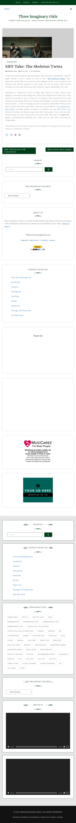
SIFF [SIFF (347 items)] (20, 659)
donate (24, 240)
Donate (26, 2)
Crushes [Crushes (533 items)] (51, 631)
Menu (7, 9)
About (18, 2)
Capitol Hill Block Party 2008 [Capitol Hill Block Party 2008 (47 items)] (20, 631)
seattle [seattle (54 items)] (11, 659)
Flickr (14, 301)
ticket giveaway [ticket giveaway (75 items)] (29, 663)
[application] (38, 731)
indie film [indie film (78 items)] (44, 640)
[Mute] (64, 747)
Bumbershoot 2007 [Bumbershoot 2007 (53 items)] (31, 622)
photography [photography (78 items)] (46, 649)
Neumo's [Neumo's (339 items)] (27, 645)
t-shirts (44, 240)
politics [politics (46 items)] (30, 654)
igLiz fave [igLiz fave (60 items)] (32, 640)
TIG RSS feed (17, 315)
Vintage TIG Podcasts (21, 311)
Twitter (14, 287)
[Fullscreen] (67, 747)
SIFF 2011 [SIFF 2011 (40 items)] (41, 659)
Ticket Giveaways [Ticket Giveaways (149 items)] (47, 663)
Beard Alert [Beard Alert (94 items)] (13, 617)
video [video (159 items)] (22, 668)
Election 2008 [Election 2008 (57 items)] (39, 635)
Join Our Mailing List (21, 277)
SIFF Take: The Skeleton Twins (34, 66)
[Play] (9, 747)
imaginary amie (12, 71)
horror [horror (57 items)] (20, 640)
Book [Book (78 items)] (50, 617)
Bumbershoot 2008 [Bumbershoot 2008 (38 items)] (51, 622)
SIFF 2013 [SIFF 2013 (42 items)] (53, 659)
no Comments (34, 71)
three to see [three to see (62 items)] (13, 663)
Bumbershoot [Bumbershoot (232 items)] (13, 622)
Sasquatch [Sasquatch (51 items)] (63, 654)
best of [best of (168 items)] (25, 617)
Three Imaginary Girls (38, 16)
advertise (34, 240)
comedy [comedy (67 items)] (41, 631)
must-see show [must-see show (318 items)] (14, 645)
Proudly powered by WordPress (26, 817)
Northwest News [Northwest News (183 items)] (15, 649)
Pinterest (15, 306)
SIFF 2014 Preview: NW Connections (15, 151)
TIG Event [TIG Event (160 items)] (12, 668)
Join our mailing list (50, 2)
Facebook (15, 282)
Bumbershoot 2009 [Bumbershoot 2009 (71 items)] (15, 626)
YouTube (15, 296)
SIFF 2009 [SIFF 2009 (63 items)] (30, 659)
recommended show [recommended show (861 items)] (46, 654)
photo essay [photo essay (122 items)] (31, 649)
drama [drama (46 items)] (25, 635)
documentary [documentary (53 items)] (13, 635)
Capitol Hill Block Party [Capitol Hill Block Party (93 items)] (38, 626)
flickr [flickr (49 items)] (10, 640)
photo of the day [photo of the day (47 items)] (15, 654)
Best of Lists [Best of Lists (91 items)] (38, 617)
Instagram (16, 292)
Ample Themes (57, 817)
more (52, 240)
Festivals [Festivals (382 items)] (53, 635)
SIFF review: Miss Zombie (60, 150)
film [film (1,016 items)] (63, 635)
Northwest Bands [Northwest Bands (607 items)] (58, 645)
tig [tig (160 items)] (60, 663)
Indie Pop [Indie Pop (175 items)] (57, 640)
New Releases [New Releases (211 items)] (41, 645)
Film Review (12, 62)
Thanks (35, 2)
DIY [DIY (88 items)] (60, 631)
